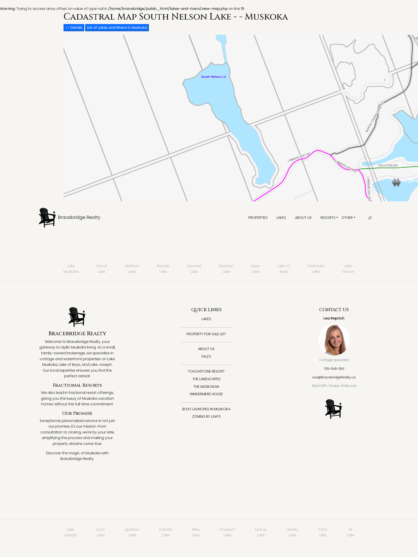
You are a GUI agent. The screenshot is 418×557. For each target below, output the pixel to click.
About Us (303, 217)
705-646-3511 (334, 368)
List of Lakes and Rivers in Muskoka (117, 27)
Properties (258, 217)
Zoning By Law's (206, 416)
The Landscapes (206, 379)
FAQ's (206, 356)
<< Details (73, 27)
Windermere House (206, 394)
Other (347, 217)
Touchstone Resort (206, 371)
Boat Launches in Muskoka (206, 409)
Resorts (328, 217)
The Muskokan (206, 386)
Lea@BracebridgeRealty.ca (334, 377)
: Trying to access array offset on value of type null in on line (209, 276)
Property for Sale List (206, 334)
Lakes (281, 217)
